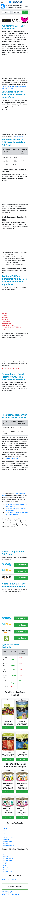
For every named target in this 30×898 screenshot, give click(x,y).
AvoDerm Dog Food (7, 891)
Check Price (8, 728)
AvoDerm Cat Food (7, 893)
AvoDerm (5, 864)
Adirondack (6, 834)
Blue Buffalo (6, 868)
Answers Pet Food (8, 841)
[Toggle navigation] (2, 1)
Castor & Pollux (7, 872)
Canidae (5, 870)
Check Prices (21, 565)
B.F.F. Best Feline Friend (9, 845)
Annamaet (6, 840)
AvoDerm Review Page (8, 86)
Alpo (4, 836)
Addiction (5, 832)
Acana (4, 830)
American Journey (8, 838)
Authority (5, 843)
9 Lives (5, 828)
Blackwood (6, 866)
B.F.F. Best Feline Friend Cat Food (11, 895)
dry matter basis (19, 136)
